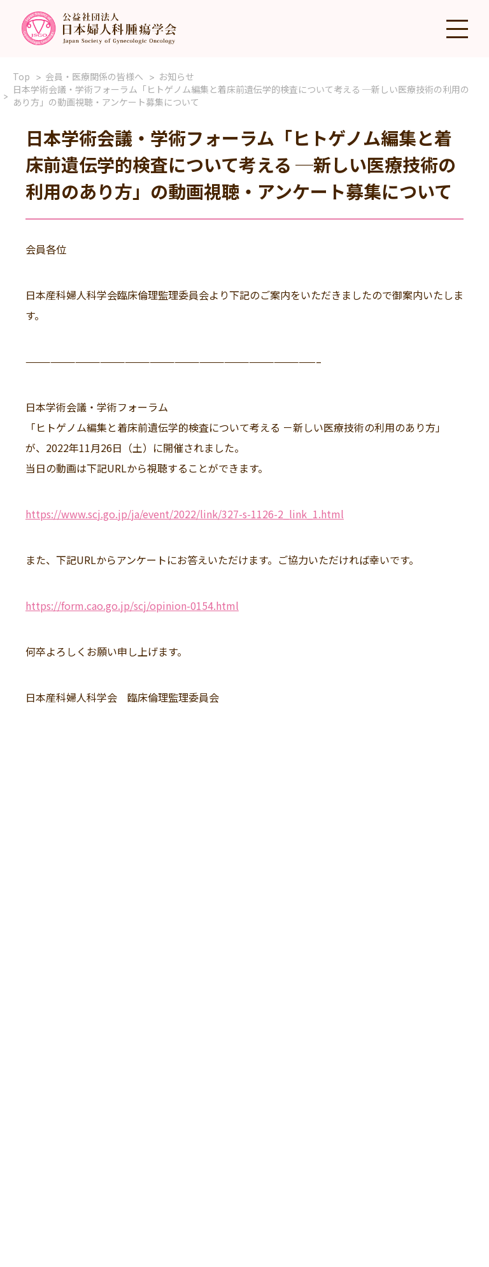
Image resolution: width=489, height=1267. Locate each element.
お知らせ (176, 76)
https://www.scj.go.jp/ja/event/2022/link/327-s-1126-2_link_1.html (184, 513)
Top (21, 76)
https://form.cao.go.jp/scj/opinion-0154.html (132, 605)
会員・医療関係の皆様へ (94, 76)
